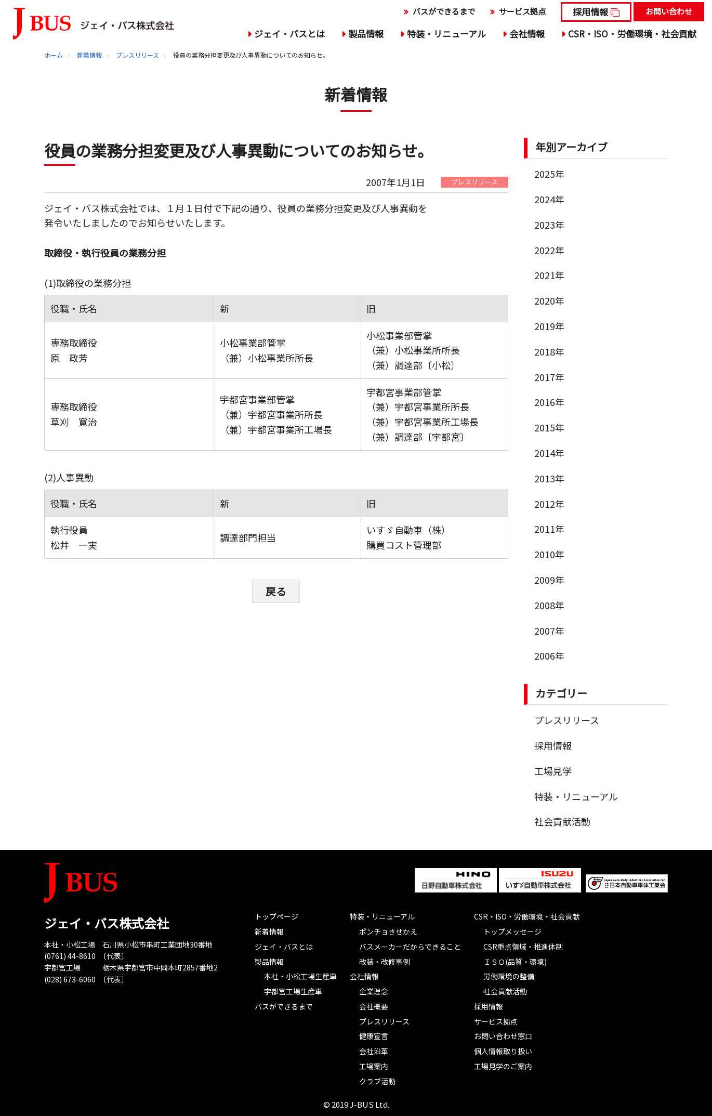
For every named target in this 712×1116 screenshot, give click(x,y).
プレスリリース (137, 54)
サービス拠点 (522, 11)
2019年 (549, 326)
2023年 (549, 224)
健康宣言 (373, 1036)
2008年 (549, 605)
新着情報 (89, 54)
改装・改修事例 (384, 961)
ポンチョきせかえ (388, 931)
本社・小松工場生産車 (300, 976)
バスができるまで (444, 11)
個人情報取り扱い (503, 1051)
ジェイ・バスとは (289, 33)
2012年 (549, 503)
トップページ (276, 916)
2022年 (549, 250)
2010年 (549, 554)
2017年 (549, 377)
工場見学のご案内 (503, 1066)
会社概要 (373, 1006)
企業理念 (373, 991)
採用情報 (590, 11)
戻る (276, 590)
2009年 (549, 579)
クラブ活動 (377, 1081)
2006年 (549, 655)
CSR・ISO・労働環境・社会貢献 (632, 33)
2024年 (549, 199)
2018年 (549, 351)
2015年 (549, 427)
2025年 (549, 173)
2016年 (549, 402)
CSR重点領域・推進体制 (523, 946)
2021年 (549, 275)
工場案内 (373, 1066)
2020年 (549, 300)
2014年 (549, 452)
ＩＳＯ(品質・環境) (515, 961)
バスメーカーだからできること (410, 946)
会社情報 (527, 33)
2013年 (549, 478)
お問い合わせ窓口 (503, 1036)
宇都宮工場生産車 (293, 991)
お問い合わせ (668, 11)
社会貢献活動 (562, 821)
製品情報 (366, 33)
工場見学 (553, 771)
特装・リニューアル (446, 33)
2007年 (549, 630)
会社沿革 (373, 1051)
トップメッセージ (512, 931)
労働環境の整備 (508, 976)
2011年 (549, 528)
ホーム (53, 54)
